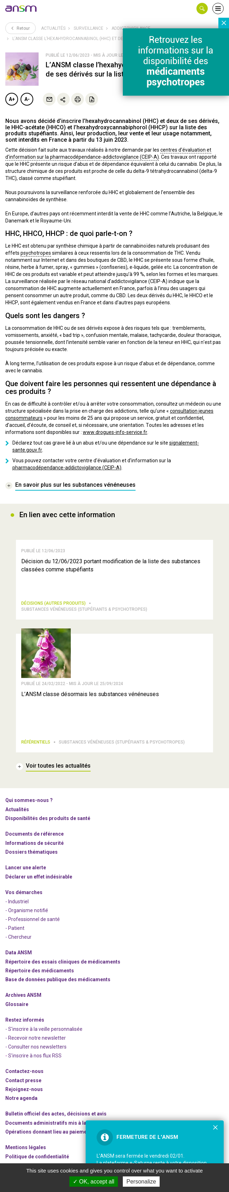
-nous (24, 1089)
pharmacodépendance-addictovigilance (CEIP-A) (66, 467)
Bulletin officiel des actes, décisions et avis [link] (56, 1114)
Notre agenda (21, 1098)
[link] (21, 8)
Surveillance (88, 28)
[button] (202, 8)
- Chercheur (18, 937)
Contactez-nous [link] (24, 1071)
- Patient (14, 928)
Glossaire (16, 1004)
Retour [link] (20, 28)
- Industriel (17, 901)
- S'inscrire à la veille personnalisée (43, 1029)
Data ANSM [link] (18, 952)
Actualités (53, 28)
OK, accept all (93, 1182)
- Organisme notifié (26, 910)
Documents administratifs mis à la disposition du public (71, 1123)
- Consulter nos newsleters (36, 1047)
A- (27, 99)
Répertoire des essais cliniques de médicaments (62, 962)
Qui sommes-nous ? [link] (29, 800)
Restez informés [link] (24, 1020)
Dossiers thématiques (31, 852)
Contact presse (23, 1080)
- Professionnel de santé (32, 919)
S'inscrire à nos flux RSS (35, 1055)
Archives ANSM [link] (23, 995)
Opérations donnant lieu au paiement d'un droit (60, 1132)
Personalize (141, 1182)
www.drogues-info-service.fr (115, 432)
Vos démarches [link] (23, 892)
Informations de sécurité (34, 843)
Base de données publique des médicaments (57, 979)
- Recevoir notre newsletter (35, 1038)
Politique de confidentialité (37, 1156)
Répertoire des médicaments (39, 970)
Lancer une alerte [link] (25, 867)
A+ (12, 99)
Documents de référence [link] (34, 834)
